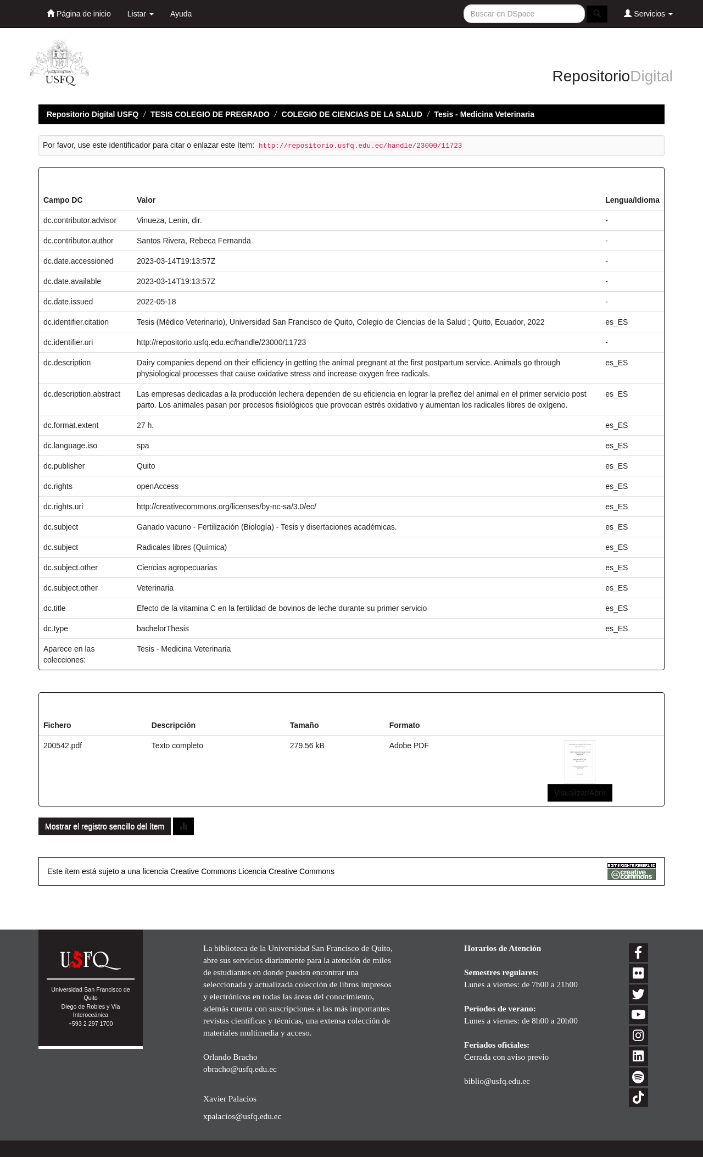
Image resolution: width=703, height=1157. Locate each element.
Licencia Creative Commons (286, 871)
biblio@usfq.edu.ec (497, 1081)
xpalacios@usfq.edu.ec (242, 1116)
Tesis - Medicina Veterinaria (484, 114)
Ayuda (181, 13)
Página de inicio (79, 13)
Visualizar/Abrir (580, 792)
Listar (140, 13)
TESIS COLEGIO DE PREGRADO (210, 114)
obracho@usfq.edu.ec (240, 1068)
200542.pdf (62, 745)
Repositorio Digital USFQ (92, 114)
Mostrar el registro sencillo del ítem (104, 826)
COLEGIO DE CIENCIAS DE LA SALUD (352, 114)
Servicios (648, 13)
